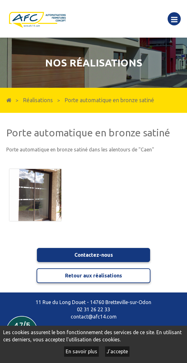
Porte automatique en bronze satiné (109, 100)
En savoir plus (81, 351)
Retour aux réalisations (93, 275)
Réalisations (38, 100)
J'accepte (117, 351)
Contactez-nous (93, 255)
